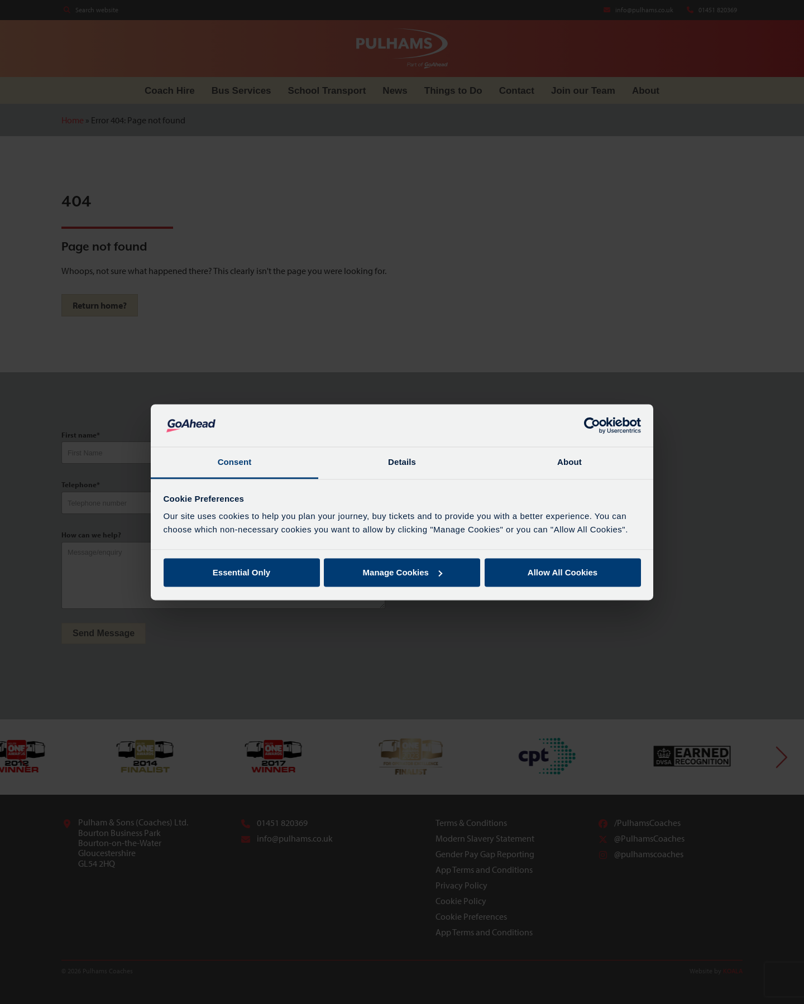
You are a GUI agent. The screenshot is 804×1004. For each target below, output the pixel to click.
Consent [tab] (235, 462)
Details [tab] (402, 462)
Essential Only (241, 572)
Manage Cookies (402, 572)
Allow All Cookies (562, 572)
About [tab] (569, 462)
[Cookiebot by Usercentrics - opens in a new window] (592, 425)
